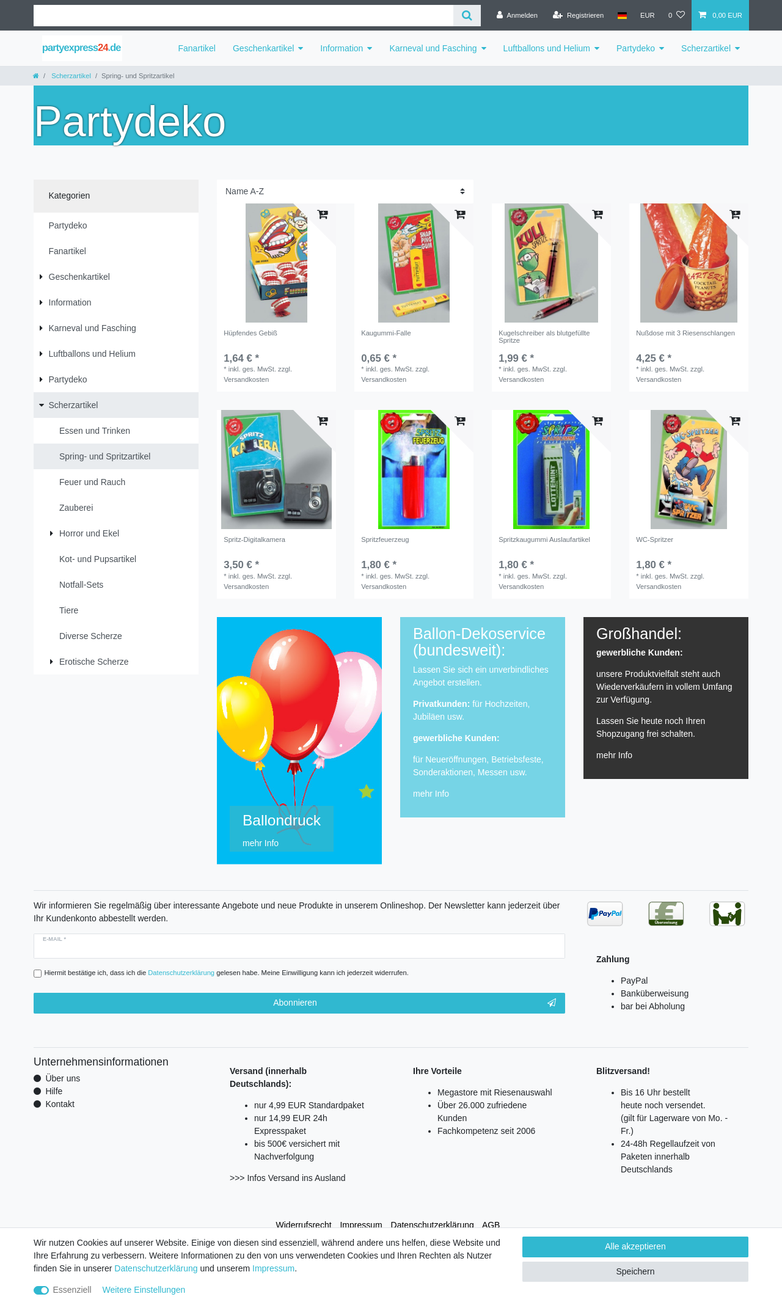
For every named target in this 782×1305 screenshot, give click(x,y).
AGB (491, 1225)
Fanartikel (197, 48)
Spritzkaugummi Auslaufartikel (544, 539)
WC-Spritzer (654, 539)
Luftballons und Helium (546, 48)
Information (341, 48)
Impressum (361, 1225)
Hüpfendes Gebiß (250, 333)
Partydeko (635, 48)
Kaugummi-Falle (386, 333)
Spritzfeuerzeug (385, 539)
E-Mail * (54, 939)
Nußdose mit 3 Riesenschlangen (685, 333)
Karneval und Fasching (433, 48)
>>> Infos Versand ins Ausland (288, 1178)
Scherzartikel (706, 48)
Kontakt (59, 1104)
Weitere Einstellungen (143, 1290)
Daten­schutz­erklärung (432, 1225)
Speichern (635, 1271)
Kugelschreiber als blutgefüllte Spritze (544, 336)
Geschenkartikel (263, 48)
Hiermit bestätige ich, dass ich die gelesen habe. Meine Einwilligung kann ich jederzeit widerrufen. (227, 972)
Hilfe (53, 1091)
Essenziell (72, 1290)
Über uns (62, 1078)
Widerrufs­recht (304, 1225)
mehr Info (431, 794)
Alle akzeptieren (635, 1246)
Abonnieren (414, 1003)
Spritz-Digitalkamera (254, 539)
